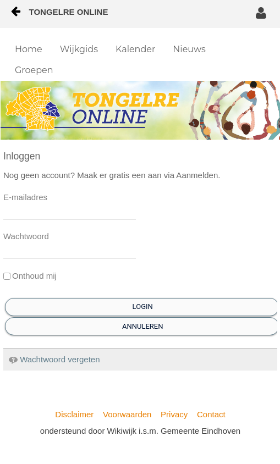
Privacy (174, 414)
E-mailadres (25, 197)
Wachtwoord (26, 236)
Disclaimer (74, 414)
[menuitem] (29, 49)
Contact (211, 414)
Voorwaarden (127, 414)
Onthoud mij (30, 275)
